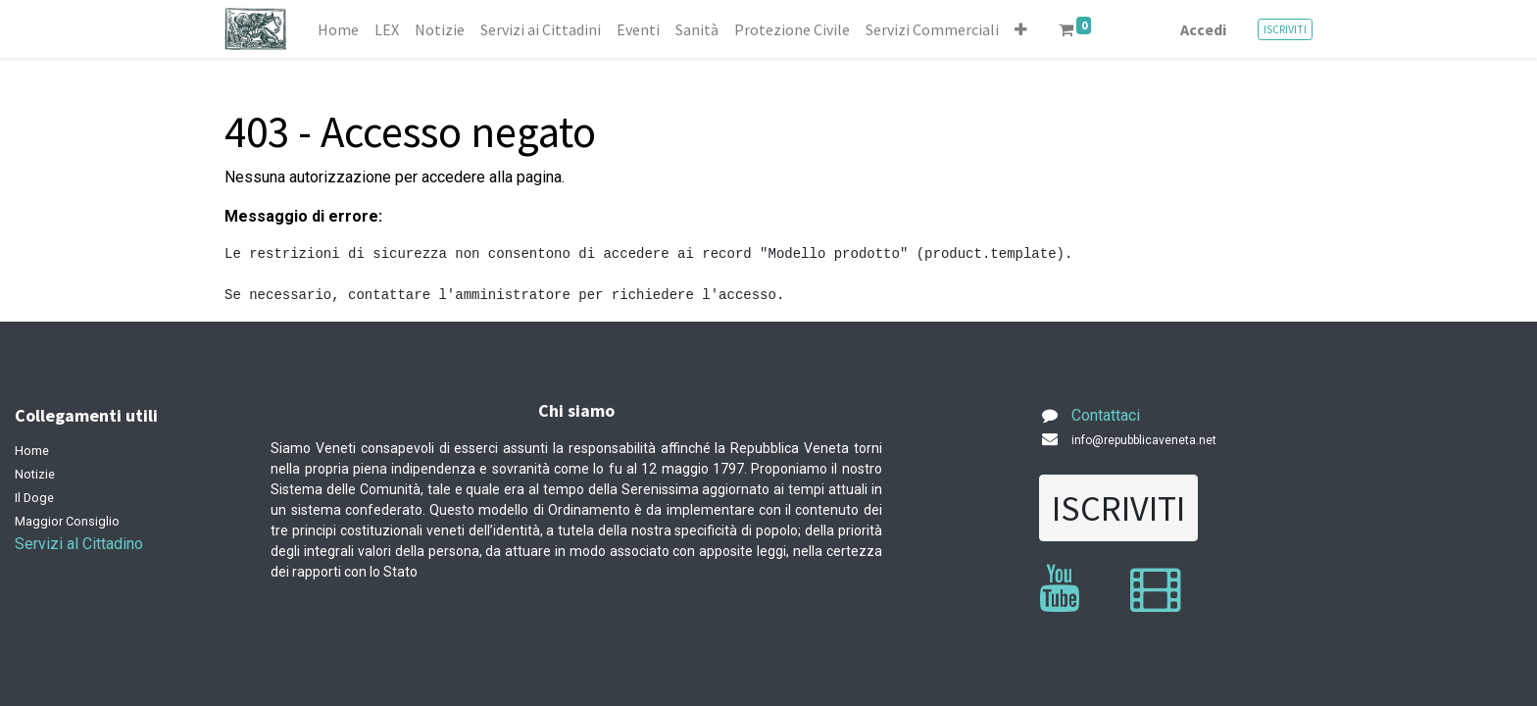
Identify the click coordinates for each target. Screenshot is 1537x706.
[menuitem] (338, 29)
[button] (1021, 29)
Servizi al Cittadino (79, 543)
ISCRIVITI (1285, 29)
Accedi (1203, 29)
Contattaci (1105, 415)
